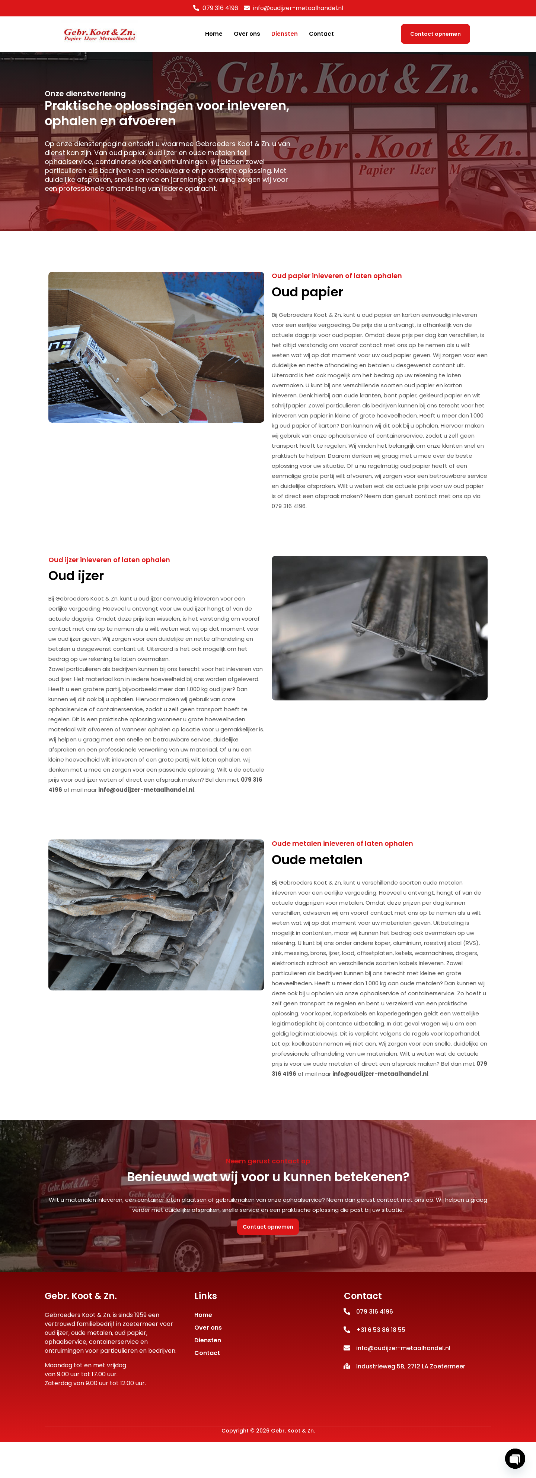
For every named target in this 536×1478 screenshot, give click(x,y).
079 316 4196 (220, 8)
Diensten (284, 34)
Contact (321, 34)
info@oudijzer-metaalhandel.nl (146, 821)
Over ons (247, 34)
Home (214, 34)
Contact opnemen (435, 34)
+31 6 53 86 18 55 (380, 1365)
